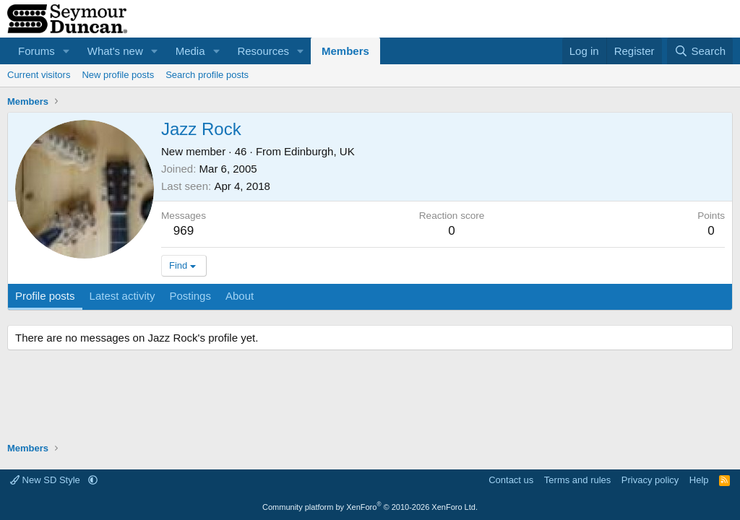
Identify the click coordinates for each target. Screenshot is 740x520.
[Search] (700, 51)
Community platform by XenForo (370, 507)
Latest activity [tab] (122, 296)
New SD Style (46, 479)
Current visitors (38, 74)
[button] (66, 51)
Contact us (511, 479)
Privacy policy (650, 479)
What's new (115, 51)
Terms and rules (577, 479)
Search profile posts (207, 74)
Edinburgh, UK (319, 151)
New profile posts (118, 74)
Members (345, 51)
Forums (36, 51)
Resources (263, 51)
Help (699, 479)
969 (183, 231)
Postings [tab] (190, 296)
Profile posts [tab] (45, 296)
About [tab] (239, 296)
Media (190, 51)
